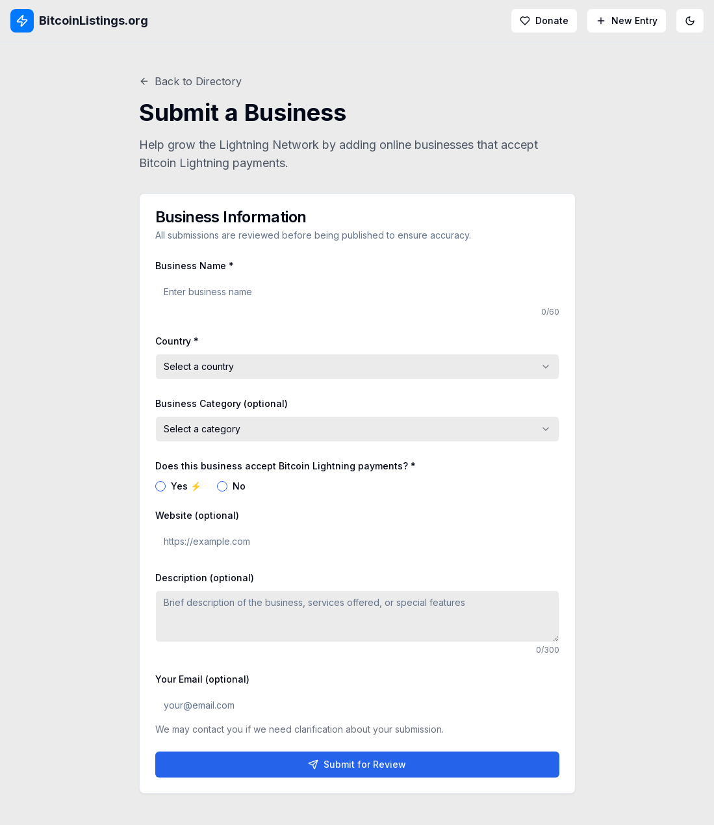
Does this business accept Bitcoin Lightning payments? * (285, 465)
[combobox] (357, 367)
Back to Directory (190, 81)
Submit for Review (357, 764)
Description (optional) (204, 577)
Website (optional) (197, 515)
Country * (177, 341)
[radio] (160, 486)
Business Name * (194, 265)
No (239, 486)
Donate (544, 20)
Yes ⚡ (186, 486)
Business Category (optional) (221, 403)
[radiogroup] (357, 486)
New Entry (626, 20)
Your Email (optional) (202, 679)
